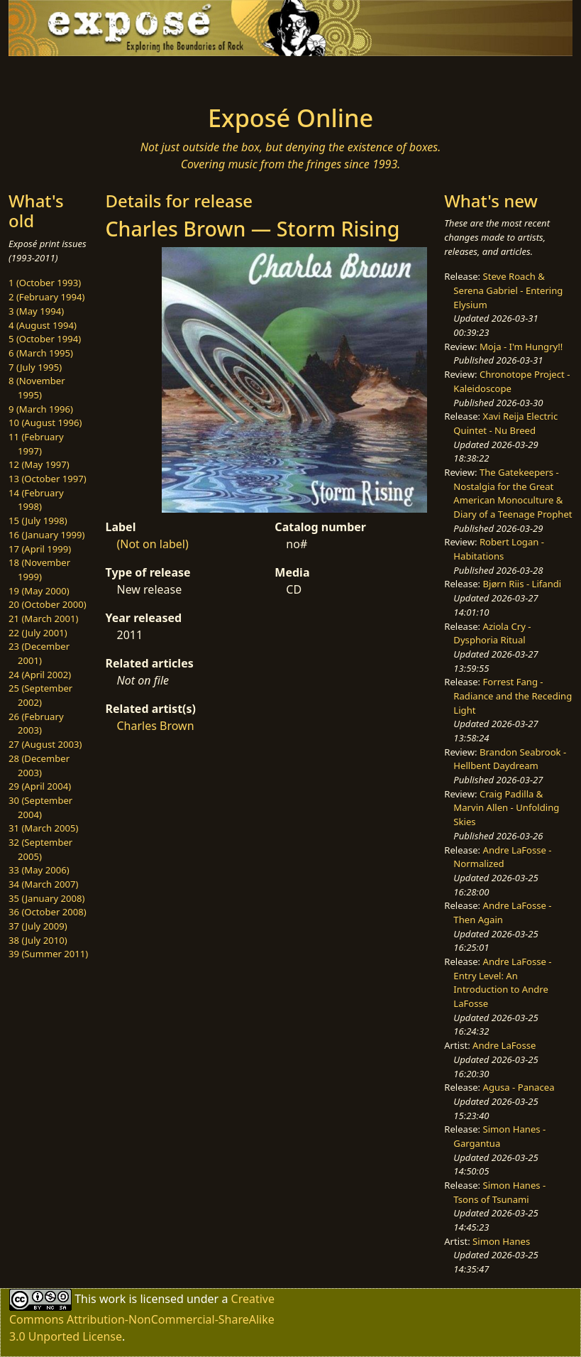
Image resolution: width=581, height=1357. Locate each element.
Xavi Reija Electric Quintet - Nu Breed (505, 423)
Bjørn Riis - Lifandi (522, 583)
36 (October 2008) (48, 911)
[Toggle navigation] (72, 76)
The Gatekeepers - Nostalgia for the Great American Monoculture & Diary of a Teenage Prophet (512, 493)
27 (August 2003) (45, 744)
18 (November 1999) (39, 569)
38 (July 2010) (38, 940)
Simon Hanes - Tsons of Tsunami (499, 1192)
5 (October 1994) (45, 338)
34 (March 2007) (43, 884)
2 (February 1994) (46, 296)
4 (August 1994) (43, 325)
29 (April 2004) (40, 786)
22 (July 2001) (38, 632)
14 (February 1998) (36, 499)
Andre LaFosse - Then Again (502, 912)
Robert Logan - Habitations (498, 548)
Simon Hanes (501, 1241)
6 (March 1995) (41, 353)
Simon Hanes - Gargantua (499, 1136)
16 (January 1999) (46, 534)
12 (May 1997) (39, 464)
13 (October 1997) (48, 478)
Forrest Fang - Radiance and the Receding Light (512, 695)
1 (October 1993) (45, 282)
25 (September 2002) (40, 695)
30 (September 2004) (40, 807)
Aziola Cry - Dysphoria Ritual (492, 633)
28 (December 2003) (39, 765)
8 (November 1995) (37, 387)
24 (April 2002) (40, 674)
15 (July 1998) (38, 520)
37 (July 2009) (38, 926)
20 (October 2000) (48, 604)
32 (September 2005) (40, 849)
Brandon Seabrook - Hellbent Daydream (509, 759)
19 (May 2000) (39, 590)
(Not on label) (152, 544)
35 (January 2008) (46, 898)
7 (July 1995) (35, 367)
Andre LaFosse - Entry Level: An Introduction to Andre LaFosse (502, 982)
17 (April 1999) (40, 549)
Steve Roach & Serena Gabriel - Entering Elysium (508, 290)
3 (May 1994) (36, 311)
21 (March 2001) (43, 618)
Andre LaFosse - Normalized (502, 857)
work (112, 1299)
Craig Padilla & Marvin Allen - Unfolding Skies (506, 808)
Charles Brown (155, 726)
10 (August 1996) (45, 422)
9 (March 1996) (41, 409)
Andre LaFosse (504, 1045)
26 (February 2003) (36, 723)
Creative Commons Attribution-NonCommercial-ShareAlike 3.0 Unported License (142, 1317)
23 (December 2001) (39, 653)
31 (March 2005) (43, 828)
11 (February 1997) (36, 443)
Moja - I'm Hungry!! (521, 346)
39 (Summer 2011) (48, 953)
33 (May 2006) (39, 869)
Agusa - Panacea (519, 1087)
